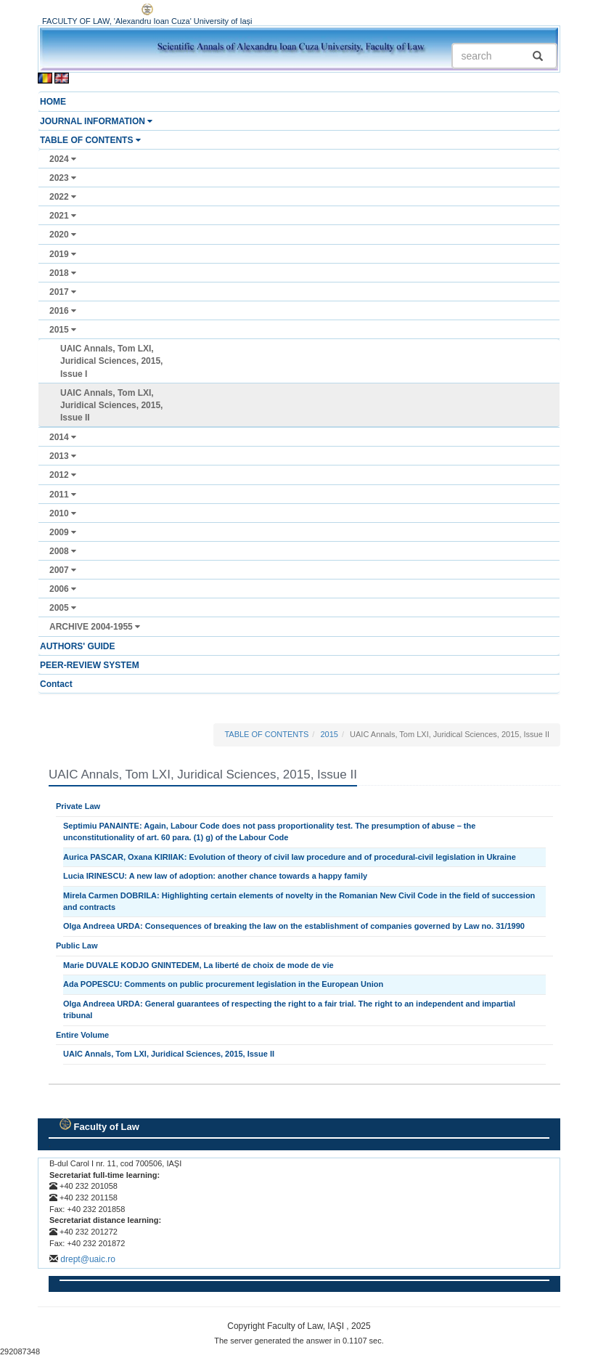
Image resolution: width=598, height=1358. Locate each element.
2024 (62, 159)
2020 (62, 234)
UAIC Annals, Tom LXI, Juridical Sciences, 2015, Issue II (111, 405)
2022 (62, 197)
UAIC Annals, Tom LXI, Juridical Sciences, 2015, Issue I (111, 360)
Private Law (78, 806)
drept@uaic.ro (87, 1259)
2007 (62, 570)
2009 (62, 532)
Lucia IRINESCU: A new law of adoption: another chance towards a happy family (215, 875)
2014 (62, 437)
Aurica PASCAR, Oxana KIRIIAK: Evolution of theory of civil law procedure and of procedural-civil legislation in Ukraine (289, 857)
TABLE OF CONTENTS (90, 140)
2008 (62, 551)
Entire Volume (82, 1034)
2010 (62, 513)
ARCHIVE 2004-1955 (94, 627)
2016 (62, 311)
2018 (62, 273)
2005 (62, 608)
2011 (62, 494)
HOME (53, 102)
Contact (56, 684)
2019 (62, 254)
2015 (62, 330)
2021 (62, 216)
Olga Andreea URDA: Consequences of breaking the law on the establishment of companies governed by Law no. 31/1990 (294, 926)
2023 (62, 178)
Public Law (76, 945)
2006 (62, 589)
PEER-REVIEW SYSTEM (89, 665)
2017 (62, 292)
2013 (62, 456)
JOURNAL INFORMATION (96, 121)
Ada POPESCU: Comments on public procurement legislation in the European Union (223, 984)
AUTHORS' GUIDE (77, 646)
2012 (62, 475)
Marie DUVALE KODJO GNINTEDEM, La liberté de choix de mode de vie (198, 965)
